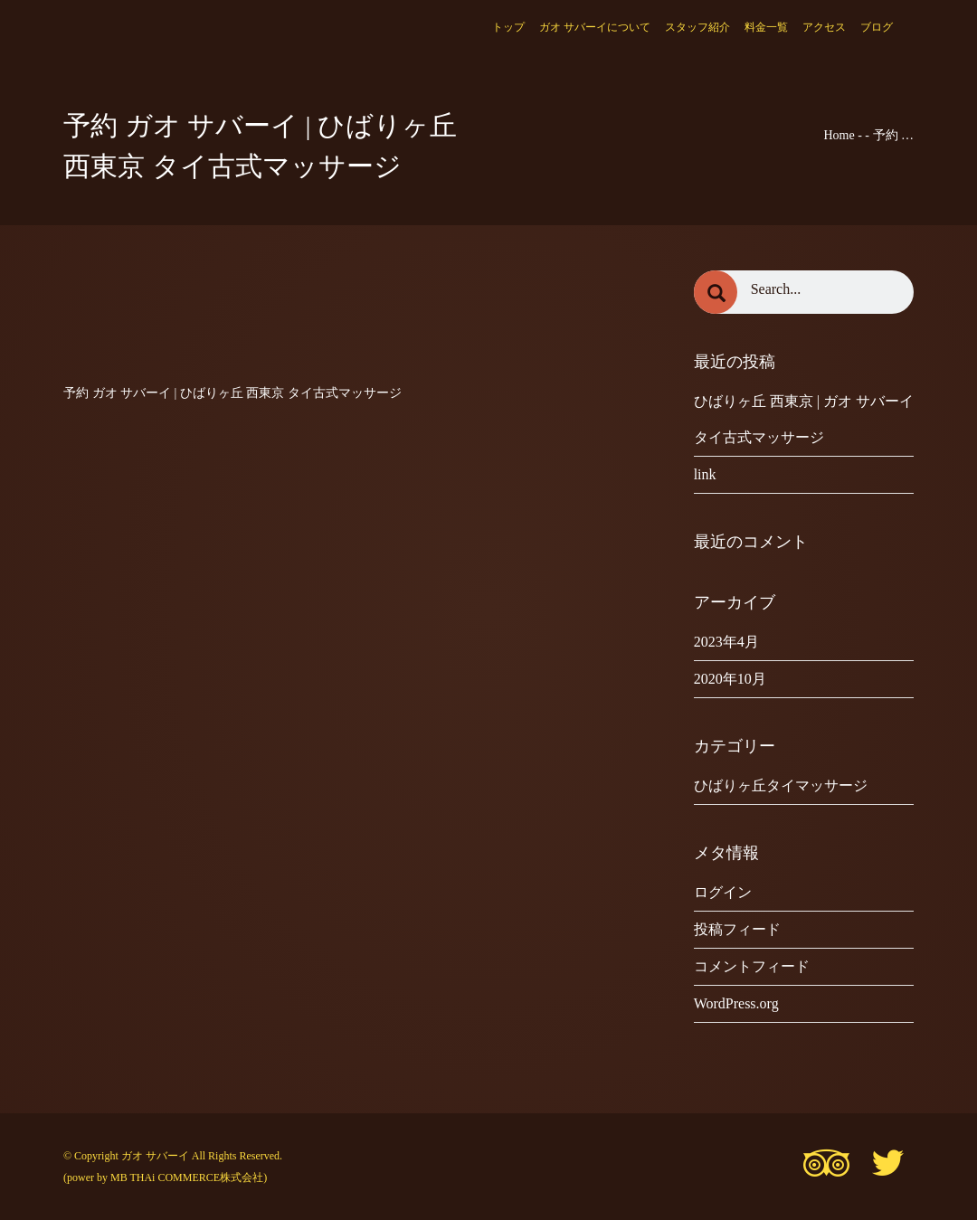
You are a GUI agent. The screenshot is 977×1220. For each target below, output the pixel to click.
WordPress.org (736, 1003)
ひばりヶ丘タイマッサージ (781, 785)
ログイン (723, 892)
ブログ (876, 27)
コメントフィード (752, 966)
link (705, 474)
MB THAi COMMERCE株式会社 (186, 1177)
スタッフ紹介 (697, 27)
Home (838, 135)
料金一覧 (766, 27)
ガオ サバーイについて (594, 27)
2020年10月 (730, 678)
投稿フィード (737, 929)
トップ (508, 27)
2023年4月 (726, 641)
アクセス (824, 27)
